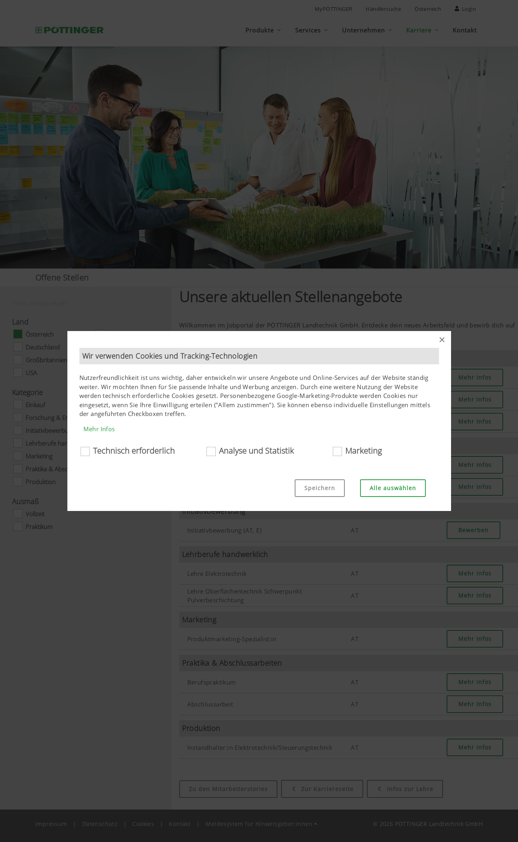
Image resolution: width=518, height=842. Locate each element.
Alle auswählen (393, 488)
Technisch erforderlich (134, 450)
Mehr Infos (99, 429)
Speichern (319, 488)
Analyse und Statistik (256, 450)
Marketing (363, 450)
